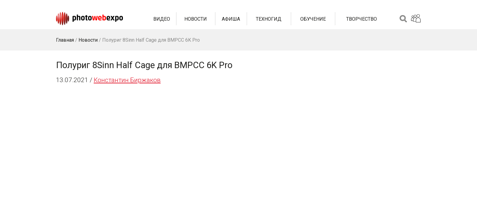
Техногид (268, 19)
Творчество (361, 19)
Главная (65, 40)
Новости (195, 19)
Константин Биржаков (127, 80)
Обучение (313, 19)
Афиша (231, 19)
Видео (161, 19)
